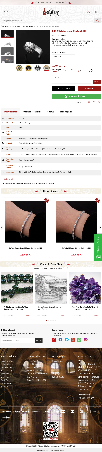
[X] (68, 340)
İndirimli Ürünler (58, 377)
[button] (46, 320)
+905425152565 (86, 397)
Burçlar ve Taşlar (7, 370)
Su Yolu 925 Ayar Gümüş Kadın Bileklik (76, 248)
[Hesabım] (89, 12)
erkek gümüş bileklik (38, 183)
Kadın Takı (5, 373)
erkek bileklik (26, 183)
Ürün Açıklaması (10, 111)
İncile (28, 315)
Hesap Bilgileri (57, 361)
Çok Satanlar (16, 26)
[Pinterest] (54, 340)
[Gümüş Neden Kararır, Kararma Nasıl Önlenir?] (51, 288)
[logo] (51, 12)
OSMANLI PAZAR (71, 154)
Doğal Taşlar (6, 383)
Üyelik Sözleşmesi (33, 364)
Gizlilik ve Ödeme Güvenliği (37, 373)
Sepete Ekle (64, 88)
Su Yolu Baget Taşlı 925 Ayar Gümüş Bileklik (25, 248)
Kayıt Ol (38, 340)
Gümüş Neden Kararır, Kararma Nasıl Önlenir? (49, 308)
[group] (33, 47)
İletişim (55, 367)
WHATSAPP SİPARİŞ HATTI (76, 96)
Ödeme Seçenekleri (31, 111)
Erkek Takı (5, 377)
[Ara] (97, 20)
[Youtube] (76, 340)
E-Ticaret (44, 450)
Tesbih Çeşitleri (7, 361)
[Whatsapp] (83, 340)
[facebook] (61, 340)
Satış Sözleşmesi (33, 367)
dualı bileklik (50, 183)
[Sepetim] (96, 12)
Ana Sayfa (56, 364)
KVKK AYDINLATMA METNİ (37, 380)
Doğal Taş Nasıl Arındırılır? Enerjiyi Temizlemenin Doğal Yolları (85, 308)
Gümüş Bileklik (28, 26)
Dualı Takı (5, 380)
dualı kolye (18, 183)
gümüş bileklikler (8, 183)
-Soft (38, 450)
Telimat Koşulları (33, 361)
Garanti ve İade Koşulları (36, 370)
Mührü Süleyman (7, 364)
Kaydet (97, 81)
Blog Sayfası (57, 373)
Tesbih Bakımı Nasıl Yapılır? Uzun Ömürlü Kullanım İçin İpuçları (16, 308)
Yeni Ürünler (57, 370)
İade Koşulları (66, 111)
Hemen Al (89, 88)
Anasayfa (5, 26)
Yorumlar (50, 111)
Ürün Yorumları (32, 377)
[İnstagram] (90, 340)
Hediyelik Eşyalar (7, 367)
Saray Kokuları (6, 386)
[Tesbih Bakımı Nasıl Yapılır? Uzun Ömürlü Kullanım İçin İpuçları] (17, 288)
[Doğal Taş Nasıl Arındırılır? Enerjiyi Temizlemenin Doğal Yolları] (85, 288)
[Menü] (4, 11)
